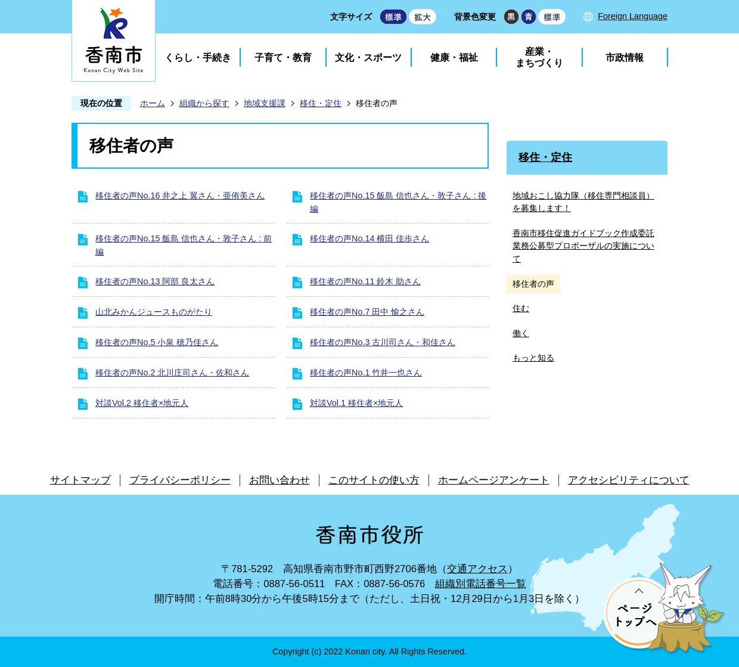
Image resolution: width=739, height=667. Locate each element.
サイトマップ (80, 480)
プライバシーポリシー (180, 480)
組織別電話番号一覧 (480, 584)
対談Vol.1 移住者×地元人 (356, 403)
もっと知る (533, 357)
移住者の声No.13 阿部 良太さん (155, 281)
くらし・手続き (197, 57)
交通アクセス (477, 569)
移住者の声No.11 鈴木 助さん (365, 281)
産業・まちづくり (539, 57)
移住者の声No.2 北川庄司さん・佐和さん (172, 372)
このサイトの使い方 (374, 480)
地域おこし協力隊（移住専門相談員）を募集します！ (583, 202)
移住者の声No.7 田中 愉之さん (367, 312)
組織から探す (204, 103)
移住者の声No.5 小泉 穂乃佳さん (156, 342)
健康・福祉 (454, 57)
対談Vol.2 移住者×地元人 (141, 403)
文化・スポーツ (368, 57)
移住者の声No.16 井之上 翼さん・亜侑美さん (180, 195)
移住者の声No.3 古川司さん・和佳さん (382, 342)
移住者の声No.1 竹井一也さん (366, 372)
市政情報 (625, 57)
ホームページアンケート (493, 480)
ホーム (152, 103)
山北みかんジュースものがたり (153, 312)
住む (521, 308)
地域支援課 (264, 103)
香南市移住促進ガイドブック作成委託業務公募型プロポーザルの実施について (583, 245)
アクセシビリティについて (629, 480)
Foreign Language (632, 16)
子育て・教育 (283, 57)
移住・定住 (320, 103)
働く (521, 333)
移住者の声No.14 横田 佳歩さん (369, 238)
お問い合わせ (279, 480)
